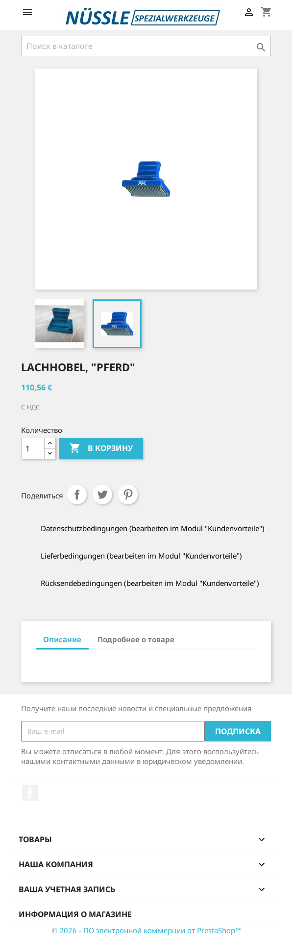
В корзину (101, 448)
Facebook (30, 793)
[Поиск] (146, 46)
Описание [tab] (62, 639)
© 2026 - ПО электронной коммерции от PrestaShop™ (146, 930)
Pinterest (128, 494)
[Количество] (33, 448)
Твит (102, 494)
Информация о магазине (75, 914)
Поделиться (77, 494)
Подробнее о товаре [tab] (135, 639)
